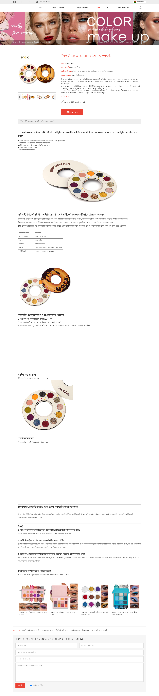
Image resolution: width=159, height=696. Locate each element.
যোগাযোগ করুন (123, 8)
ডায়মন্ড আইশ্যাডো (47, 630)
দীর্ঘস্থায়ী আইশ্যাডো (62, 630)
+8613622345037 (44, 2)
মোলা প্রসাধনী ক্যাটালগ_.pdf (73, 101)
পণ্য (98, 8)
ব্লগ (107, 8)
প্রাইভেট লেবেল (82, 8)
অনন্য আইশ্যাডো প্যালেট (99, 630)
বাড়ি (40, 8)
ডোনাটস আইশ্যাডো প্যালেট (30, 630)
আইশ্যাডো (113, 42)
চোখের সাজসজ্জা (102, 42)
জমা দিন (20, 685)
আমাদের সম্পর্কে (58, 8)
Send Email (72, 112)
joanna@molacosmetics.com (25, 2)
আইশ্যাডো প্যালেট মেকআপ (80, 630)
